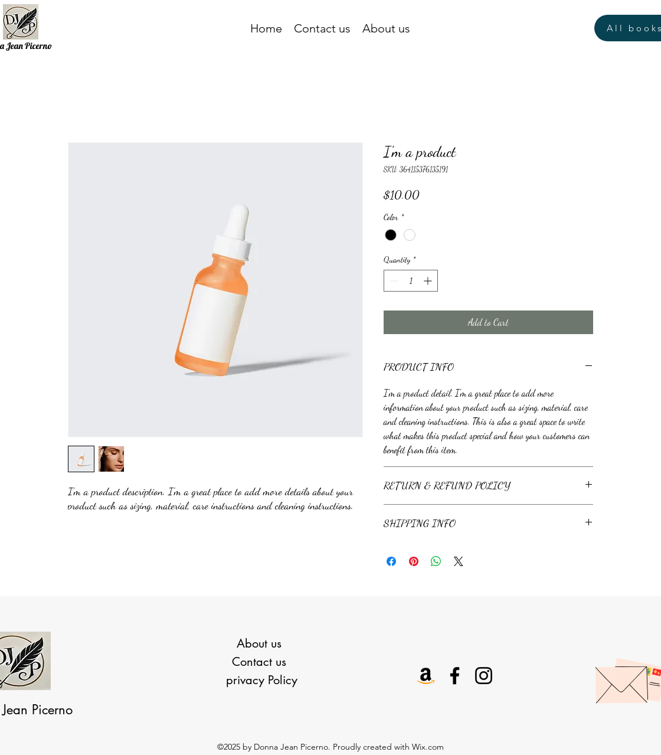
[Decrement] (392, 280)
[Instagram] (483, 675)
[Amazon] (425, 675)
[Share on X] (458, 561)
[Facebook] (454, 675)
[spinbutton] (410, 280)
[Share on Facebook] (391, 561)
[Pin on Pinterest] (414, 561)
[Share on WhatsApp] (436, 561)
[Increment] (428, 280)
